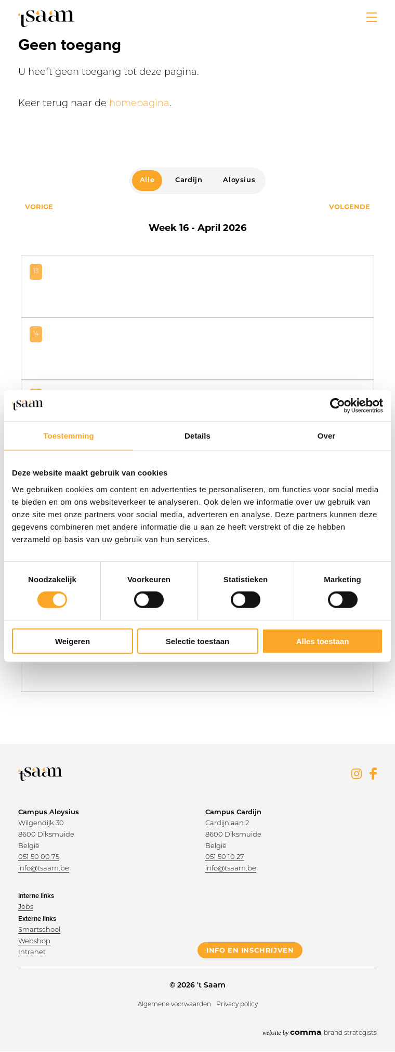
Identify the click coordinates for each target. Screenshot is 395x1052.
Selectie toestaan (198, 640)
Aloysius (239, 180)
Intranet (32, 952)
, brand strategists (319, 1032)
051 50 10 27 (224, 857)
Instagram (356, 773)
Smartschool (39, 930)
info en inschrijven (250, 950)
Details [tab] (197, 435)
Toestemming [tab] (68, 435)
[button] (371, 17)
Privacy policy (237, 1005)
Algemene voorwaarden (174, 1005)
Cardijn (188, 180)
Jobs (25, 907)
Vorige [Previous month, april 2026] (39, 206)
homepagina (139, 104)
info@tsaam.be (43, 868)
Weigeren (72, 640)
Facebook (373, 773)
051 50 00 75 (38, 857)
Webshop (34, 941)
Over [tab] (327, 435)
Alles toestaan (322, 640)
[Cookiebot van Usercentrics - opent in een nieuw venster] (337, 406)
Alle (147, 180)
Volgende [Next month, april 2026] (349, 206)
